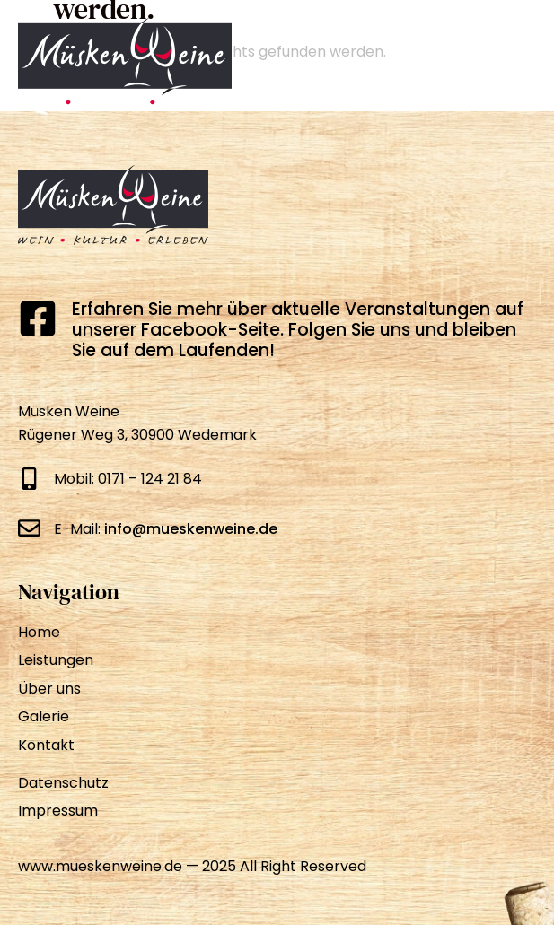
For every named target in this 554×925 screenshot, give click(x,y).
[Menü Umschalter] (514, 62)
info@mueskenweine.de (190, 529)
